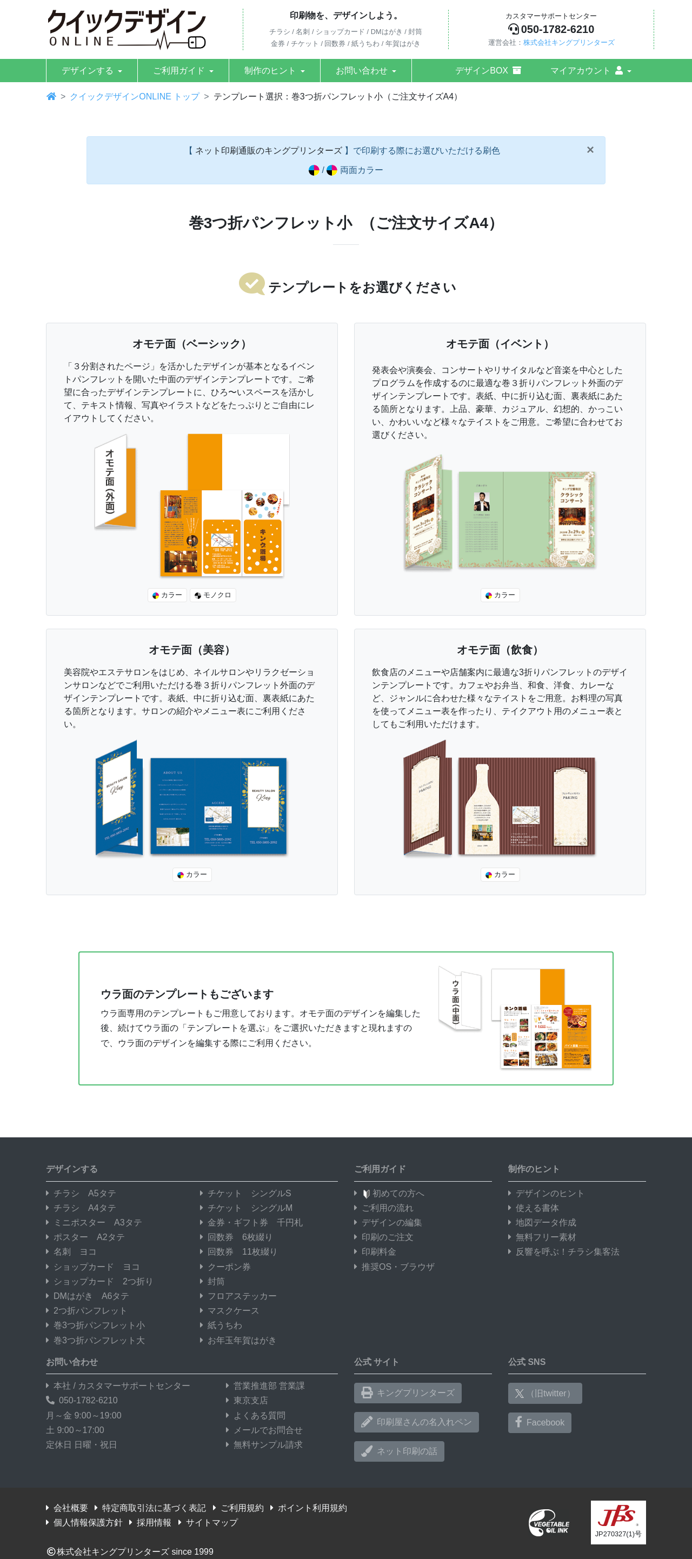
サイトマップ (208, 1522)
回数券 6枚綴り (236, 1237)
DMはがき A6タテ (87, 1296)
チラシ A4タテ (81, 1207)
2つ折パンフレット (87, 1310)
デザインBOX (488, 70)
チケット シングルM (246, 1207)
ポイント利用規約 (308, 1508)
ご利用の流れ (384, 1207)
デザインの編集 (388, 1222)
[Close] (590, 149)
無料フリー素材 (542, 1237)
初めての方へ (389, 1193)
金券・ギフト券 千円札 (251, 1222)
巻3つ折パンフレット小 (95, 1325)
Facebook (539, 1422)
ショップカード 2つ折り (100, 1281)
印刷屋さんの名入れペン (416, 1422)
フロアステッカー (238, 1296)
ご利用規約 (238, 1508)
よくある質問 (255, 1415)
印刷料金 (375, 1251)
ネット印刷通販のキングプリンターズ (268, 150)
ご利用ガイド (179, 70)
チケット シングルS (245, 1193)
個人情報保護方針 (84, 1522)
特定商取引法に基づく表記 (150, 1508)
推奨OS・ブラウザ (394, 1266)
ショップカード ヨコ (93, 1266)
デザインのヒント (546, 1193)
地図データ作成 (542, 1222)
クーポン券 (225, 1266)
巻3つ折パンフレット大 (95, 1340)
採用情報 (150, 1522)
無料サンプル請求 (264, 1444)
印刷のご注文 (384, 1237)
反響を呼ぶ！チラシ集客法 (564, 1251)
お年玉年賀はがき (238, 1340)
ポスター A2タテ (85, 1237)
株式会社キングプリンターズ (569, 42)
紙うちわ (221, 1325)
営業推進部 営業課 (265, 1385)
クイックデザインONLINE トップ (134, 96)
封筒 (212, 1281)
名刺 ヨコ (71, 1251)
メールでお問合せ (264, 1430)
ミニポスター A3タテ (94, 1222)
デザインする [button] (88, 70)
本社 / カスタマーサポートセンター (118, 1385)
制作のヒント (270, 70)
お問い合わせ (362, 70)
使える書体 (533, 1207)
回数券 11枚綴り (239, 1251)
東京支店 (247, 1400)
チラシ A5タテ (81, 1193)
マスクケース (230, 1310)
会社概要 (67, 1508)
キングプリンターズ (408, 1393)
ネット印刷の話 (399, 1451)
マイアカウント (586, 70)
